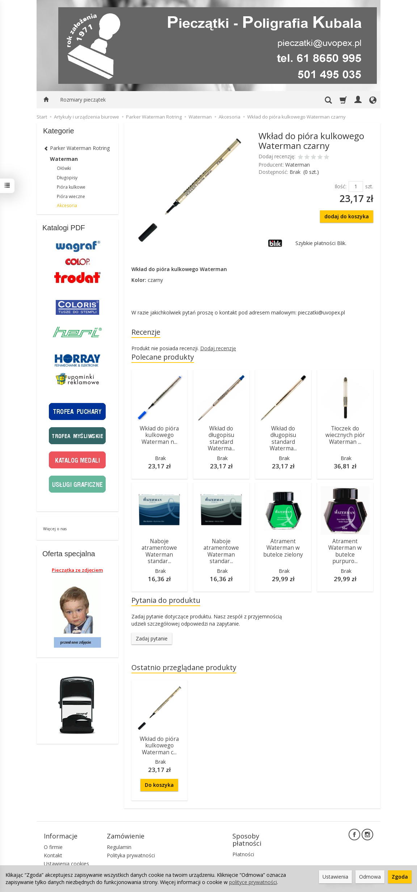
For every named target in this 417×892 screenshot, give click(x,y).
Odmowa (370, 876)
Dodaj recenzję (218, 348)
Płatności (243, 854)
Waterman (297, 164)
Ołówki (64, 168)
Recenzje (145, 332)
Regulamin (119, 847)
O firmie (53, 847)
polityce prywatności (253, 882)
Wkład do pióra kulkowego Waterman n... (159, 435)
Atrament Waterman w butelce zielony (283, 547)
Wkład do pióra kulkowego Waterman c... (159, 745)
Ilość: (340, 186)
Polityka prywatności (131, 855)
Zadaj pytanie (152, 638)
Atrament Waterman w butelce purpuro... (345, 551)
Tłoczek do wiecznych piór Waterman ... (345, 435)
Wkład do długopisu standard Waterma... (221, 438)
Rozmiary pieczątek (83, 99)
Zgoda (400, 876)
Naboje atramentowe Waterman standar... (159, 551)
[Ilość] (356, 186)
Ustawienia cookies (66, 863)
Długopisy (67, 178)
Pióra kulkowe (71, 187)
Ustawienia (335, 876)
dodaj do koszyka (346, 216)
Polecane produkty (162, 357)
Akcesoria (67, 205)
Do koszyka (159, 784)
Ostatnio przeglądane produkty (183, 667)
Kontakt (53, 855)
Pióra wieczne (71, 196)
